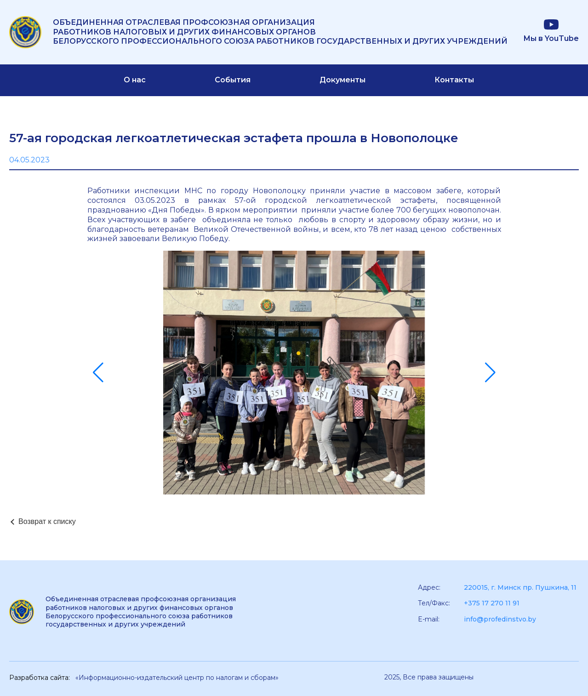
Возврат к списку (47, 521)
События (233, 79)
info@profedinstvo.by (500, 619)
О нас (135, 79)
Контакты (454, 79)
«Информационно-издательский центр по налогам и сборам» (177, 677)
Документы (342, 79)
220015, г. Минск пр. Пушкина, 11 (520, 587)
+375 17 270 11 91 (491, 603)
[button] (98, 372)
